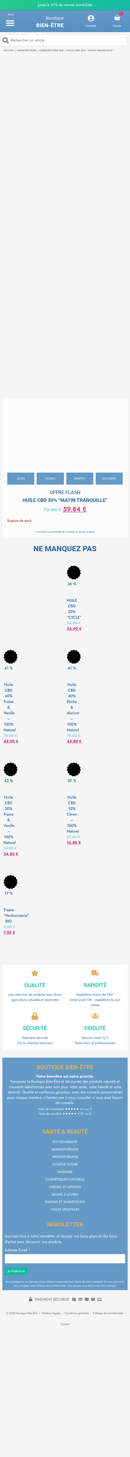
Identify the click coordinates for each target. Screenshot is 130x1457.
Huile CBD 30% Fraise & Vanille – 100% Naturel (10, 820)
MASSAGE (65, 1171)
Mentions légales (51, 1313)
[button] (10, 23)
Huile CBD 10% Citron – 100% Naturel (73, 814)
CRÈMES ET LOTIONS (65, 1187)
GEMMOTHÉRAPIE (65, 1149)
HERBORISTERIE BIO (51, 50)
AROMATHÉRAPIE (65, 1156)
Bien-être (50, 25)
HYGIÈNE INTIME (65, 1164)
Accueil (9, 50)
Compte (91, 26)
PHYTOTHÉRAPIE (65, 1141)
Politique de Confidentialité (51, 1286)
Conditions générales (77, 1313)
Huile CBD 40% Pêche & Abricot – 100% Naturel (73, 707)
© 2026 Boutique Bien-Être (21, 1313)
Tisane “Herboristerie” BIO (16, 915)
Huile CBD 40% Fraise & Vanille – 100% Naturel (10, 707)
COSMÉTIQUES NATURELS (65, 1179)
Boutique (55, 18)
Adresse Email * (18, 1250)
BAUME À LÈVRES (65, 1194)
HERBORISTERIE (26, 50)
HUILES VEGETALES (65, 1209)
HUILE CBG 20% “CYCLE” (74, 609)
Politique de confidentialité (108, 1313)
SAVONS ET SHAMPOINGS (65, 1201)
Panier (117, 26)
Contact (65, 1324)
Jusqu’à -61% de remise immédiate (65, 5)
